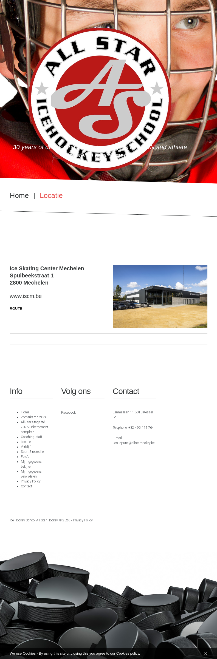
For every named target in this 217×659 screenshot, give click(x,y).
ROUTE (16, 308)
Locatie (26, 442)
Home (19, 195)
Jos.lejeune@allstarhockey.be (133, 443)
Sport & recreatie (32, 452)
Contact (26, 486)
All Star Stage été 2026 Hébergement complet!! (34, 427)
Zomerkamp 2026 (34, 417)
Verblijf (26, 447)
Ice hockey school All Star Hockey (34, 520)
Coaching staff (31, 437)
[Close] (205, 653)
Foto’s (25, 457)
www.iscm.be (26, 296)
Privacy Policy (31, 481)
